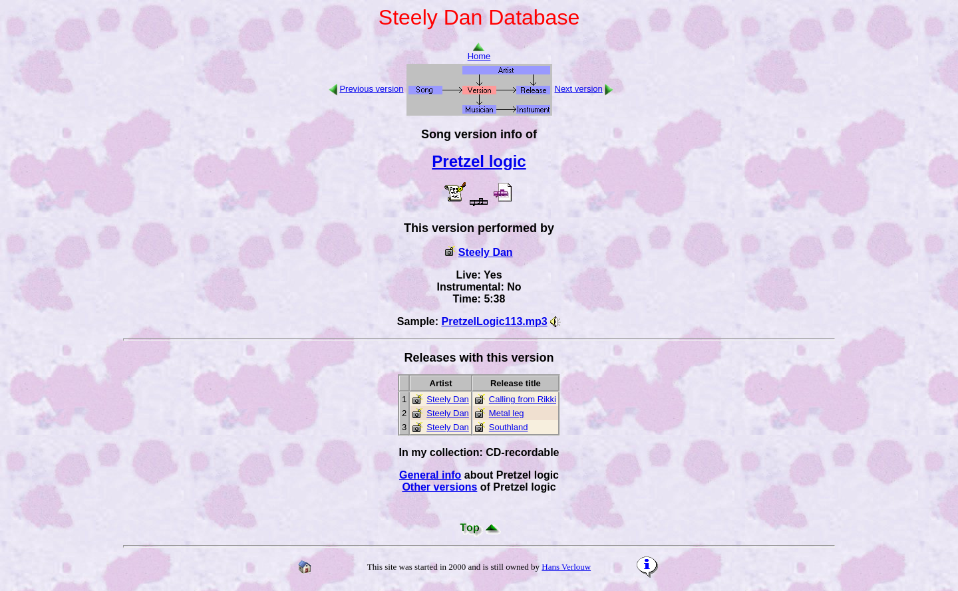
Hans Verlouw (566, 567)
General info (430, 475)
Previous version (371, 89)
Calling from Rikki (522, 399)
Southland (508, 427)
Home (479, 52)
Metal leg (506, 413)
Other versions (439, 487)
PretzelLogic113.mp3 (495, 321)
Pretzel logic (479, 161)
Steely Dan (485, 252)
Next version (579, 89)
